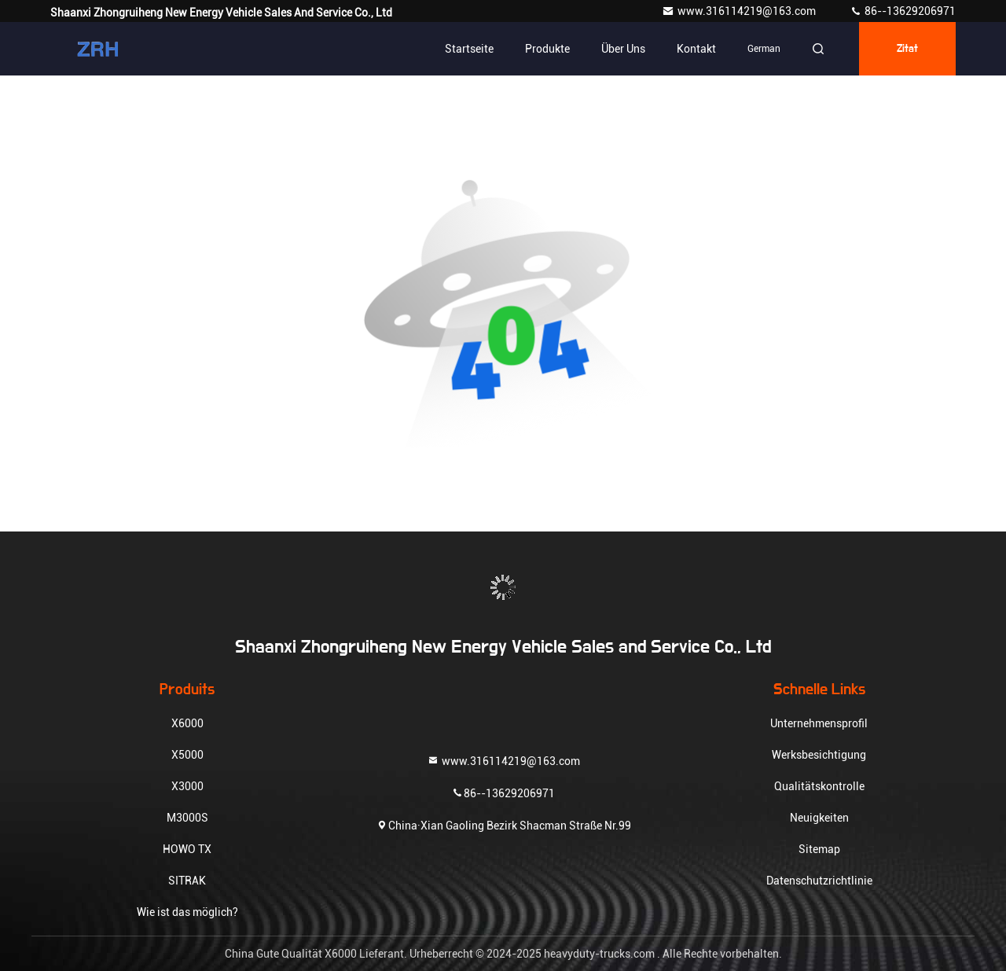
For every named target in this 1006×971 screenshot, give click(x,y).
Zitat (907, 48)
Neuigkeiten (819, 817)
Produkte (547, 48)
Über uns (623, 48)
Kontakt (696, 48)
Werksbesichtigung (819, 754)
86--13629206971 (903, 11)
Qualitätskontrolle (819, 786)
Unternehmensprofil (819, 723)
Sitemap (819, 849)
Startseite (469, 48)
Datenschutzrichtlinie (819, 880)
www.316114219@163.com (740, 11)
